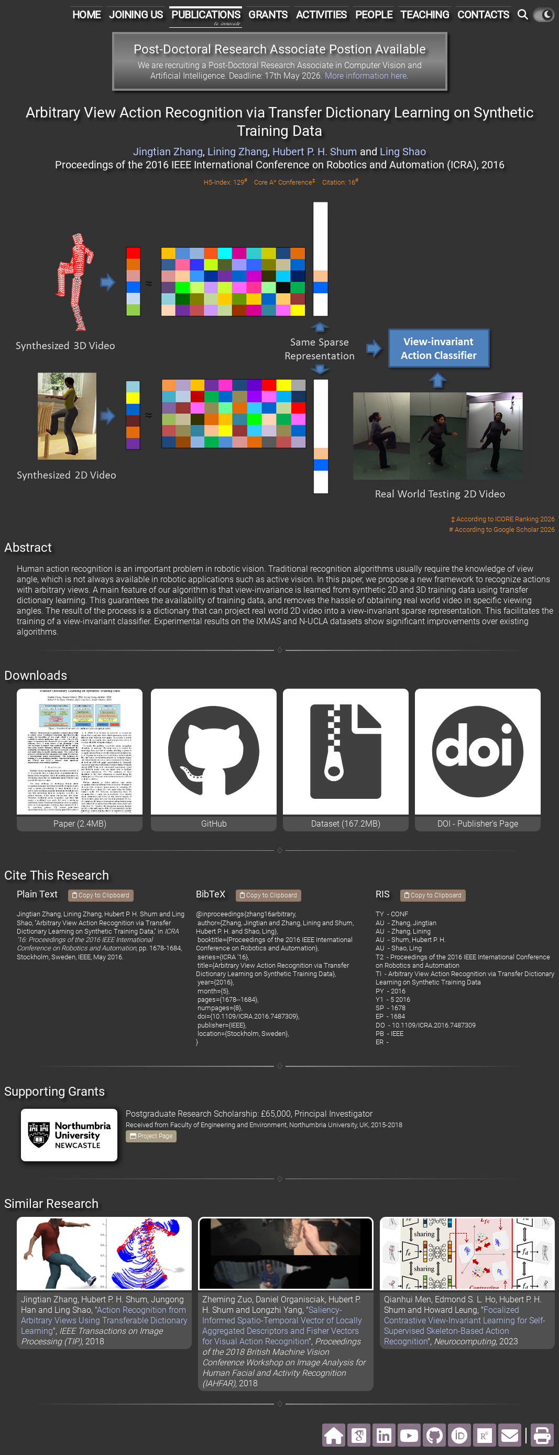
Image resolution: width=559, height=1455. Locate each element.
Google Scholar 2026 (524, 529)
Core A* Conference (284, 182)
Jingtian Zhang (168, 151)
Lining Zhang (237, 151)
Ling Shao (403, 151)
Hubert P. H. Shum (314, 151)
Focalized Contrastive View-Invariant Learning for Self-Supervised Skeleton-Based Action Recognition (464, 1325)
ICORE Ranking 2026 (525, 519)
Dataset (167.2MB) (345, 824)
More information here (366, 76)
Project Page (151, 1136)
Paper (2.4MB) (79, 824)
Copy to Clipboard (100, 895)
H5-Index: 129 (225, 182)
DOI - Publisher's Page (477, 824)
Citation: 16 (340, 182)
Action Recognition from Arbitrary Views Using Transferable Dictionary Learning (104, 1320)
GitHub (214, 824)
